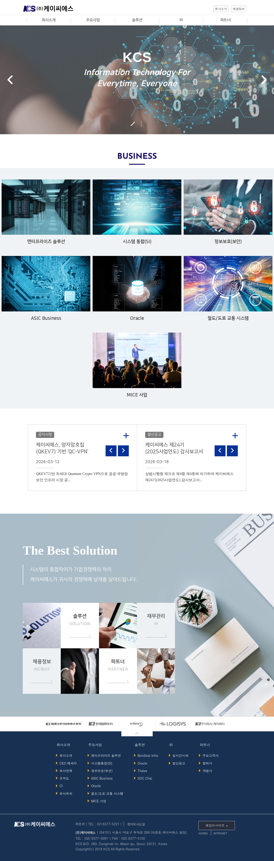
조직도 (63, 778)
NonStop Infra (146, 755)
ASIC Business (101, 778)
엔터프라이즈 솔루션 (105, 755)
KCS (48, 9)
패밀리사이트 (217, 825)
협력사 (206, 763)
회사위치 (64, 793)
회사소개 (64, 755)
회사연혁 (64, 770)
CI (60, 785)
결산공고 (177, 763)
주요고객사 (209, 755)
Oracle (95, 785)
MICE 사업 (97, 801)
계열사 (206, 770)
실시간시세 (179, 755)
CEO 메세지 (67, 763)
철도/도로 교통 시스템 (106, 793)
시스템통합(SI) (100, 763)
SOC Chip (143, 778)
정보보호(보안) (101, 770)
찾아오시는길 (136, 824)
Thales (141, 770)
